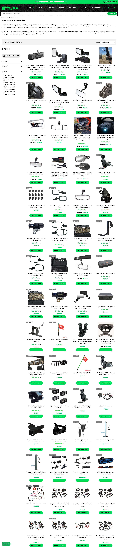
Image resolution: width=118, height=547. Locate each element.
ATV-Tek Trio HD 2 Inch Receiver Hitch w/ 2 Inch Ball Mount (106, 373)
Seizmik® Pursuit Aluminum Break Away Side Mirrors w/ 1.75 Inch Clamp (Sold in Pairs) (82, 67)
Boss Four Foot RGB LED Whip (82, 372)
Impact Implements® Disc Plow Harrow (59, 373)
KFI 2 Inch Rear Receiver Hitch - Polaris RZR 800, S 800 (59, 440)
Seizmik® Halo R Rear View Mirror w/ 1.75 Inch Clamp (82, 274)
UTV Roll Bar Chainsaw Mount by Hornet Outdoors (105, 206)
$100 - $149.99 (8, 77)
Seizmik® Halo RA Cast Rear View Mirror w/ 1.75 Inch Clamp (82, 206)
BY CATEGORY (97, 8)
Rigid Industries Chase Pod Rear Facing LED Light (105, 473)
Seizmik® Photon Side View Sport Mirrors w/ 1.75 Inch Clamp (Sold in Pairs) (82, 174)
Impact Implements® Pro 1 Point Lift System (36, 340)
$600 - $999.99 (9, 92)
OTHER (85, 8)
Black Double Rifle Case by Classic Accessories (59, 274)
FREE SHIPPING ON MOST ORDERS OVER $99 (51, 2)
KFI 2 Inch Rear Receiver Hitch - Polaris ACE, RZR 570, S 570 (36, 440)
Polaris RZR (7, 17)
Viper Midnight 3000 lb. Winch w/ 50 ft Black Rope (59, 307)
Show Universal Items (11, 56)
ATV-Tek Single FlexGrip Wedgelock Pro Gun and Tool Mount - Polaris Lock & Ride (82, 341)
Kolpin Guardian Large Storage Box (105, 273)
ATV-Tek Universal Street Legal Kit (36, 503)
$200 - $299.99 (9, 82)
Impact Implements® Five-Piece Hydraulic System (59, 473)
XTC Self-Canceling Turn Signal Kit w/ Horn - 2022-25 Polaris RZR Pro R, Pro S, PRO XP (105, 504)
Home (2, 17)
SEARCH (112, 13)
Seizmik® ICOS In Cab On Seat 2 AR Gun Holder (106, 101)
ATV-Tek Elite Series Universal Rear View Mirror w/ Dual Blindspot (59, 136)
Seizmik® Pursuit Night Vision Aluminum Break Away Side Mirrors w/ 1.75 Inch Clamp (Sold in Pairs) (105, 137)
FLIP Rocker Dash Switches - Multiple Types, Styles (36, 206)
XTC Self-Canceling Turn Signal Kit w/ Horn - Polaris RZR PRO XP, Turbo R (36, 537)
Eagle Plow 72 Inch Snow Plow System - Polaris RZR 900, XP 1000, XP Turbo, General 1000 (59, 174)
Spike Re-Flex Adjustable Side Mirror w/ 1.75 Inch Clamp (82, 307)
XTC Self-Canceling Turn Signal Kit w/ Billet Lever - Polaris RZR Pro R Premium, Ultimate (59, 504)
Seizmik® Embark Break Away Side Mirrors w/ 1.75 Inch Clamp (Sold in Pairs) (59, 67)
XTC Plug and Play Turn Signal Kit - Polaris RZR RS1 (82, 536)
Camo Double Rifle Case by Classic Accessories (82, 239)
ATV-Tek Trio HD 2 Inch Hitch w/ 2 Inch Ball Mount (105, 173)
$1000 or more (9, 94)
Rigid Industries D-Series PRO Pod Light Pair (59, 406)
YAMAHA (52, 8)
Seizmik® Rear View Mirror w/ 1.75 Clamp (82, 101)
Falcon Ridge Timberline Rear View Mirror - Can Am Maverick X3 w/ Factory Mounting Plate (36, 67)
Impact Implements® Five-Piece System (82, 473)
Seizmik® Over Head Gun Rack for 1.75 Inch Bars (36, 136)
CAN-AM (41, 8)
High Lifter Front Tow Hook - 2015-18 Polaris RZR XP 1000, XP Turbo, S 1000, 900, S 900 (105, 341)
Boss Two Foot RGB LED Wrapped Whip (59, 340)
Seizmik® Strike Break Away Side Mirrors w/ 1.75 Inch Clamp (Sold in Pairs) (59, 102)
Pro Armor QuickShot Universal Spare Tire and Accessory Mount (82, 440)
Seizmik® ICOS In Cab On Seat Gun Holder (36, 101)
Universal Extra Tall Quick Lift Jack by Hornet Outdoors (105, 440)
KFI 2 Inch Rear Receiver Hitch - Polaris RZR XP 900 (36, 406)
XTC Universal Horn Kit (105, 406)
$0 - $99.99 (7, 75)
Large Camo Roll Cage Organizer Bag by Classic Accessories (36, 373)
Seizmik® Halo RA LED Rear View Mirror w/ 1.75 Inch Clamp (36, 173)
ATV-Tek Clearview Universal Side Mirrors (59, 206)
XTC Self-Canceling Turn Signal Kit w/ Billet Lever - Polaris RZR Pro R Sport (82, 504)
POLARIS (30, 8)
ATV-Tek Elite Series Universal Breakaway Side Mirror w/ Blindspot (59, 240)
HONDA (62, 8)
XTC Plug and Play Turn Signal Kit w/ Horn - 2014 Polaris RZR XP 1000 (105, 537)
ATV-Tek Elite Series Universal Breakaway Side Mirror (36, 274)
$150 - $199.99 (8, 80)
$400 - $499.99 (9, 87)
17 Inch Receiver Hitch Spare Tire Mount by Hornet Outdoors (105, 239)
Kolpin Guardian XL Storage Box (105, 306)
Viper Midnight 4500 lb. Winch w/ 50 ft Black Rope (36, 239)
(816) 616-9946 (110, 2)
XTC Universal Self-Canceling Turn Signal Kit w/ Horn (59, 536)
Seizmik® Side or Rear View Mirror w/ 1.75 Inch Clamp (105, 66)
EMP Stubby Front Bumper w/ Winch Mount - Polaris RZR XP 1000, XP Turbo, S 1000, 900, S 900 (82, 138)
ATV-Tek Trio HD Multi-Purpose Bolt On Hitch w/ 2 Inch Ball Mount (82, 406)
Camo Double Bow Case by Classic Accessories (36, 307)
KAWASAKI (73, 8)
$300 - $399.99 (9, 84)
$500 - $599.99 (9, 89)
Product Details (36, 77)
